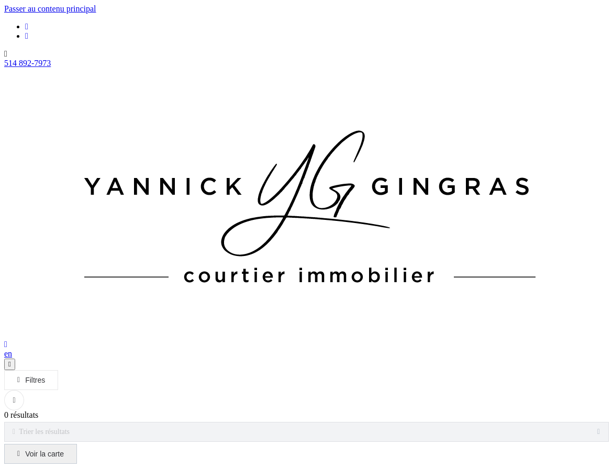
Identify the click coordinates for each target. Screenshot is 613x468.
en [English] (8, 353)
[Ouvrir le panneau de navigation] (9, 364)
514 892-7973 (27, 63)
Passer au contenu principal (50, 8)
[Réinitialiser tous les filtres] (14, 400)
